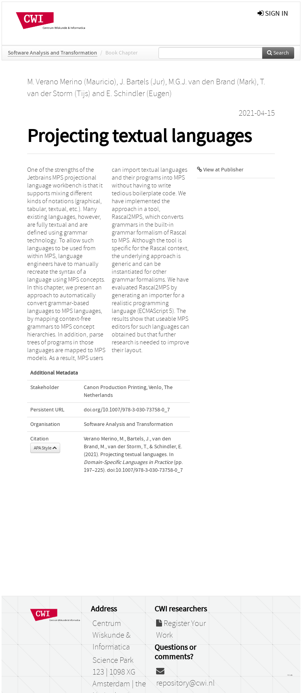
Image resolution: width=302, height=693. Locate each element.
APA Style (45, 448)
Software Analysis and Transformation (52, 53)
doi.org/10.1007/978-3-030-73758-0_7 (127, 410)
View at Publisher (220, 170)
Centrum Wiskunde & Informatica (111, 635)
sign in (273, 13)
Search (278, 53)
